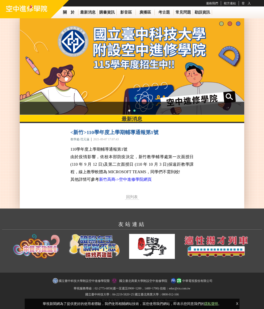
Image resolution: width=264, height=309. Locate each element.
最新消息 (88, 12)
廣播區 (145, 12)
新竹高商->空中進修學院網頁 (125, 179)
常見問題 (183, 12)
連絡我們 (212, 3)
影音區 (126, 12)
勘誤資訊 (202, 12)
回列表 (132, 197)
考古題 (164, 12)
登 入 (246, 3)
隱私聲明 (211, 304)
